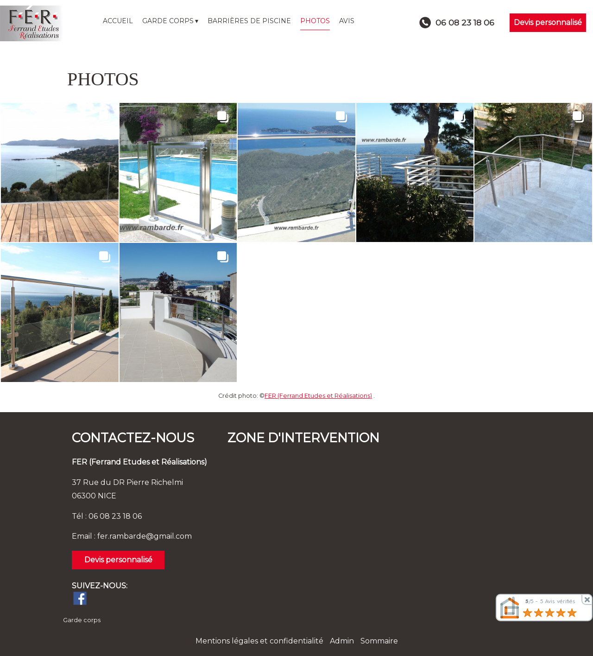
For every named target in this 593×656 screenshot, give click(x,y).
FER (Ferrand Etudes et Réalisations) (318, 395)
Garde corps (82, 620)
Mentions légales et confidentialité (259, 641)
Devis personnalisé (548, 22)
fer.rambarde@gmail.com (144, 536)
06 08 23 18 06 (115, 516)
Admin (342, 641)
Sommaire (379, 641)
